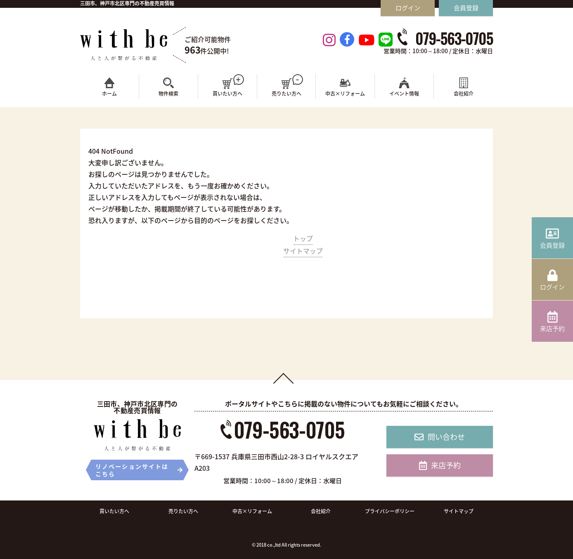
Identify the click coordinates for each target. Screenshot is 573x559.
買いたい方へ (114, 511)
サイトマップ (303, 251)
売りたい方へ (183, 511)
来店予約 (440, 465)
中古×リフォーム (252, 511)
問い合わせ (439, 436)
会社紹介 (321, 511)
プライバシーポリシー (389, 511)
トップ (303, 238)
